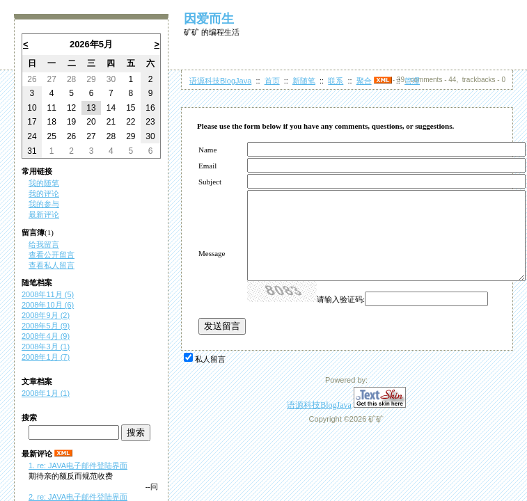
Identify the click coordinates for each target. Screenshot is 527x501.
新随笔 (303, 81)
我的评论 (44, 193)
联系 (335, 81)
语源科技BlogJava (220, 81)
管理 (412, 81)
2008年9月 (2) (46, 315)
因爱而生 (209, 19)
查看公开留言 (51, 254)
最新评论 (44, 214)
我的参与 (44, 204)
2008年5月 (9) (46, 325)
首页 (272, 81)
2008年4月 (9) (46, 336)
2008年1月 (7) (46, 357)
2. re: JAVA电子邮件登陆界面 (78, 497)
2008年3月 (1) (46, 346)
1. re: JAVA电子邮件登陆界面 (78, 465)
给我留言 (44, 244)
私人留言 (210, 359)
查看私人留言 (51, 265)
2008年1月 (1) (46, 393)
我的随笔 (44, 183)
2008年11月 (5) (48, 294)
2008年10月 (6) (48, 305)
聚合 (364, 81)
